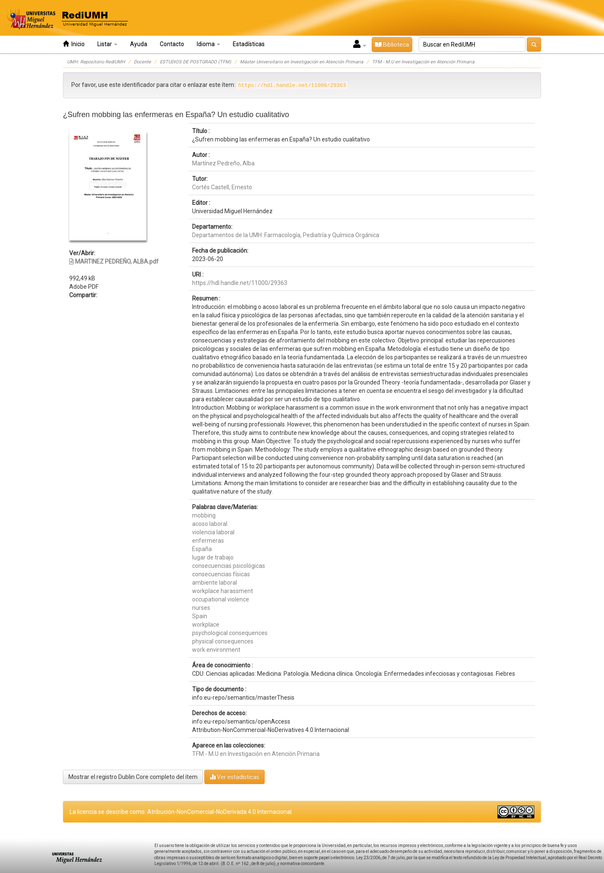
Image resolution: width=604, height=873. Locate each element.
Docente (142, 62)
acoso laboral (209, 523)
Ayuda (138, 44)
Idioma (208, 44)
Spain (199, 616)
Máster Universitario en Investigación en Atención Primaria (301, 62)
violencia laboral (213, 532)
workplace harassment (222, 591)
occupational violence (220, 599)
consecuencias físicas (221, 574)
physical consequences (222, 641)
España (202, 549)
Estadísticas (249, 44)
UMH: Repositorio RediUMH (96, 62)
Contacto (172, 44)
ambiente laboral (214, 582)
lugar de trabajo (213, 557)
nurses (201, 607)
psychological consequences (230, 633)
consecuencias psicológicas (228, 565)
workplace (205, 624)
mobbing (204, 515)
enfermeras (208, 540)
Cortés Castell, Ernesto (222, 187)
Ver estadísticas (234, 776)
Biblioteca (392, 44)
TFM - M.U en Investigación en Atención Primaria (423, 62)
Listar (107, 44)
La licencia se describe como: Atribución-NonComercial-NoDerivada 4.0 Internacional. (181, 811)
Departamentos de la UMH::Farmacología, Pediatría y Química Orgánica (285, 235)
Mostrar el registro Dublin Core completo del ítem (133, 777)
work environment (216, 649)
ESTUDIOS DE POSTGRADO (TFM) (195, 62)
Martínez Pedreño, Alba (223, 163)
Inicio (74, 43)
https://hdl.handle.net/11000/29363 (239, 283)
